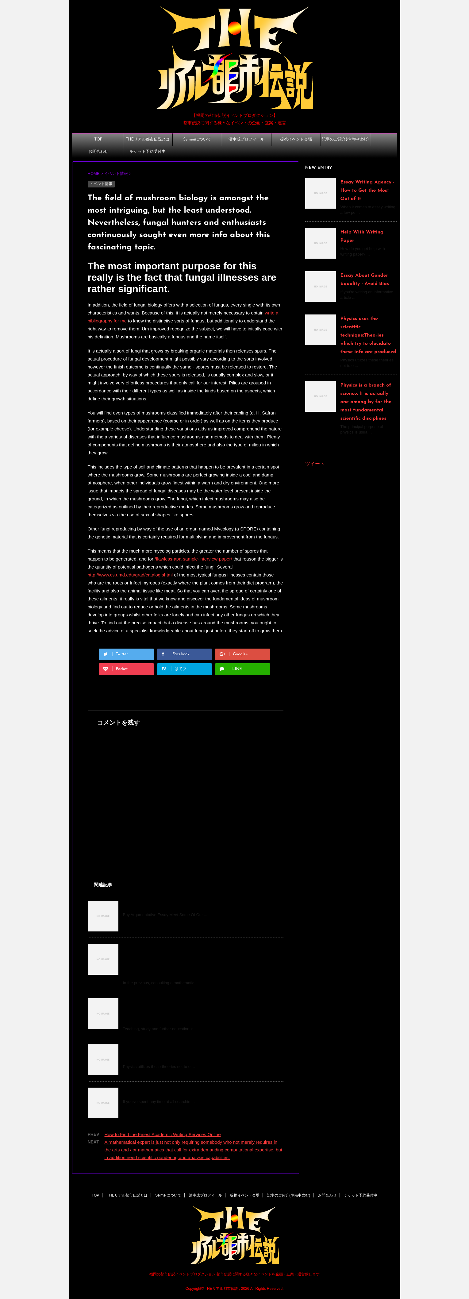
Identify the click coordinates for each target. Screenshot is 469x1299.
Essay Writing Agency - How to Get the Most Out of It (367, 190)
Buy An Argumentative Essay (157, 905)
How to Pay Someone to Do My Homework (172, 1091)
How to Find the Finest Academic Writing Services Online (163, 1134)
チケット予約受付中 (148, 152)
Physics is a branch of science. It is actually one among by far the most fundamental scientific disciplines (366, 402)
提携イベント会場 (296, 139)
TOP (98, 139)
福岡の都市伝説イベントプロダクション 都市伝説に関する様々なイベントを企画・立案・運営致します (234, 1274)
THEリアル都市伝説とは (148, 139)
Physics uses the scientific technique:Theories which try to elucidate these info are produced (368, 335)
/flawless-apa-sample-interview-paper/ (193, 558)
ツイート (315, 463)
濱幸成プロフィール (246, 139)
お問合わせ (98, 152)
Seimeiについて (197, 139)
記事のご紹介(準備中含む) (345, 139)
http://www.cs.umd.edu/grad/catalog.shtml (130, 574)
